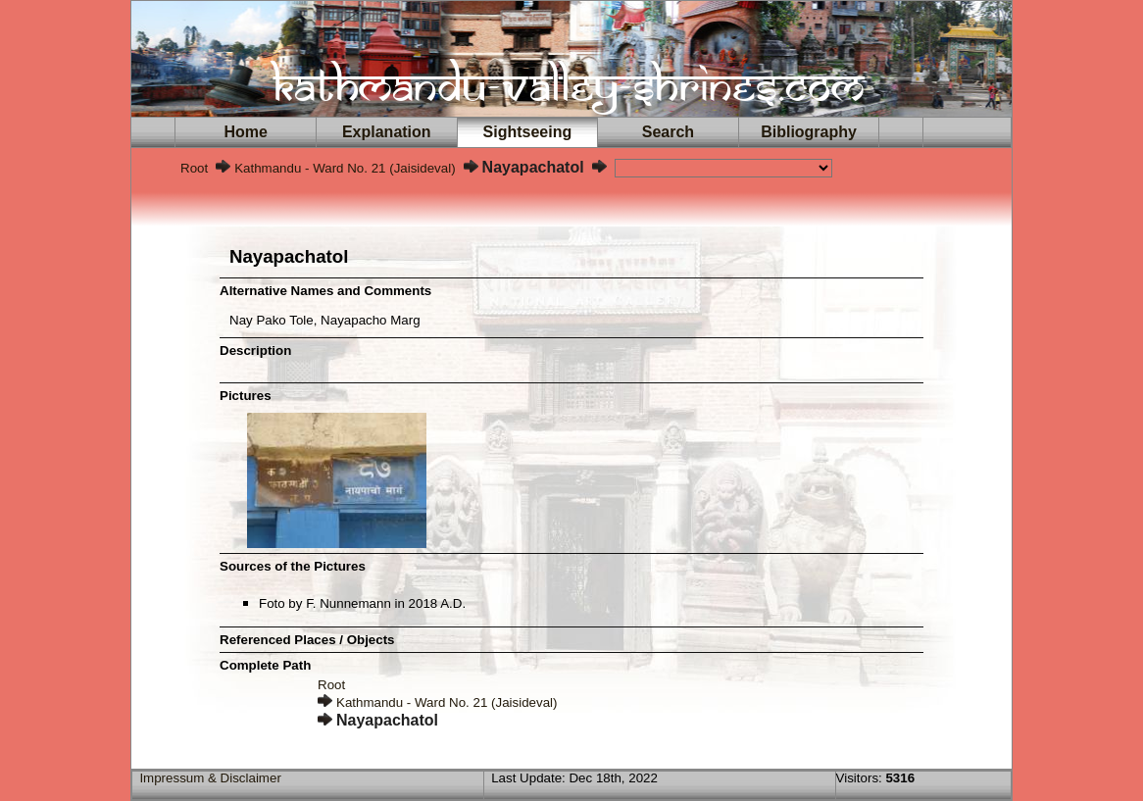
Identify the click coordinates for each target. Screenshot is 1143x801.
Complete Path (265, 665)
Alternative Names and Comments (325, 290)
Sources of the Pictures (293, 566)
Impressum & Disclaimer (209, 778)
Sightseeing (527, 132)
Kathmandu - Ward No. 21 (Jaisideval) (344, 168)
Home (246, 132)
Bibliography (809, 132)
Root (194, 168)
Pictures (246, 395)
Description (255, 350)
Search (668, 132)
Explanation (386, 132)
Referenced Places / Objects (307, 639)
